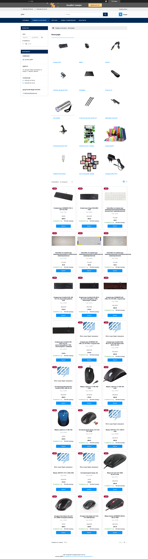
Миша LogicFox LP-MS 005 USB (89, 387)
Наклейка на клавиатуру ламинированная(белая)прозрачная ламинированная (89, 254)
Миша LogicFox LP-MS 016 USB (115, 387)
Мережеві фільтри (111, 118)
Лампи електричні (59, 174)
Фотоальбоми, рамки (86, 174)
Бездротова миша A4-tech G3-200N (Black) (89, 516)
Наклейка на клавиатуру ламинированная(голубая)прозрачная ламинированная (115, 254)
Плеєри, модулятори (60, 90)
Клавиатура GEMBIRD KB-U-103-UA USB (63, 208)
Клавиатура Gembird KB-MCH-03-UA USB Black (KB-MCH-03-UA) (115, 343)
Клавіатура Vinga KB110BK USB (89, 208)
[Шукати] (105, 14)
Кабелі (107, 62)
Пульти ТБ (108, 90)
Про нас (54, 20)
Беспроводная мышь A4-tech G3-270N (89, 430)
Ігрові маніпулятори (60, 146)
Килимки (82, 90)
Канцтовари (109, 146)
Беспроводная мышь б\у (89, 473)
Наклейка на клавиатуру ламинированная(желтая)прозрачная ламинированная (63, 254)
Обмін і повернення (68, 20)
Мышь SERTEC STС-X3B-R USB (115, 430)
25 (124, 542)
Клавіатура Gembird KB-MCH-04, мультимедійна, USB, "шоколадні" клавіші (89, 299)
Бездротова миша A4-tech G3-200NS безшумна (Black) (63, 516)
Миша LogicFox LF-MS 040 (63, 430)
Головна (25, 20)
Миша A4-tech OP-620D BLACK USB (115, 473)
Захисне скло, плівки (86, 146)
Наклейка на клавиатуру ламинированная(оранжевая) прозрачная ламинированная (115, 209)
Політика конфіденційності (85, 556)
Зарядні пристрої (111, 174)
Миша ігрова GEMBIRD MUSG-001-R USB (115, 516)
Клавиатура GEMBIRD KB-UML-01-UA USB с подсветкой (89, 342)
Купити (63, 226)
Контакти (82, 20)
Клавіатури (57, 62)
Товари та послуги (39, 20)
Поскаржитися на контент (70, 556)
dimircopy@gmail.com (30, 93)
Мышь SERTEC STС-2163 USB (63, 473)
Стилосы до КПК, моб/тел (88, 118)
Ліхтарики (56, 118)
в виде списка (126, 182)
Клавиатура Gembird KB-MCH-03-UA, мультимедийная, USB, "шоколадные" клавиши (63, 344)
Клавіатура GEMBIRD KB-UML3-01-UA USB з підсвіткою (115, 298)
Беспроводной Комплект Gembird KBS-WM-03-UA (63, 387)
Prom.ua (83, 554)
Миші (81, 62)
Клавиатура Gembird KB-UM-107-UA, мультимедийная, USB (63, 299)
